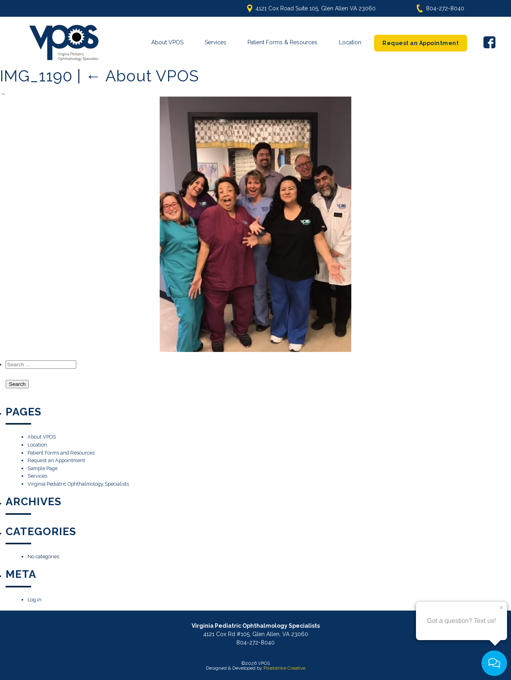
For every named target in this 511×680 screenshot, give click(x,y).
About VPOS (167, 42)
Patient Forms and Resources (61, 451)
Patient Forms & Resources (282, 42)
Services (215, 42)
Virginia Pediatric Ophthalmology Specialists (78, 482)
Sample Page (42, 467)
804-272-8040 (445, 8)
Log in (35, 598)
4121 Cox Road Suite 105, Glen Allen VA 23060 (316, 8)
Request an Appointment (420, 43)
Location (350, 42)
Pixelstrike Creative (284, 666)
